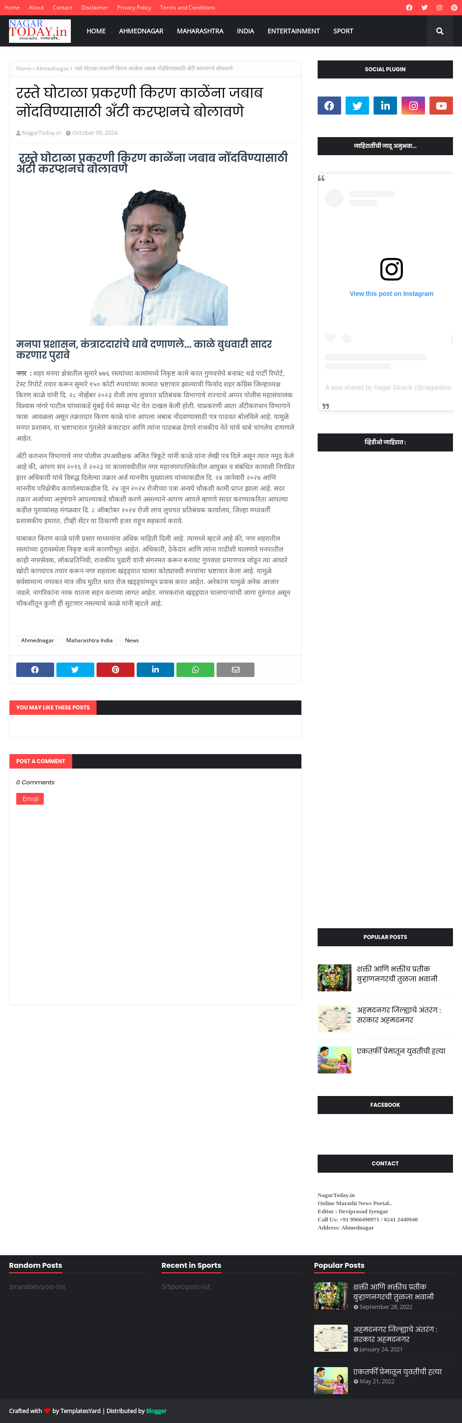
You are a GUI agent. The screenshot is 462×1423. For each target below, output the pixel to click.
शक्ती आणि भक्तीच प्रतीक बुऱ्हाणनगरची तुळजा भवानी (397, 974)
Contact (62, 7)
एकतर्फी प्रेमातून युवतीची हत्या (401, 1051)
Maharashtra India (89, 640)
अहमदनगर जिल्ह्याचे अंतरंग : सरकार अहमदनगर (399, 1015)
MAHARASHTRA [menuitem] (200, 31)
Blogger (156, 1411)
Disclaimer (94, 7)
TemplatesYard (80, 1411)
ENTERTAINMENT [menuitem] (294, 31)
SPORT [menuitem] (343, 31)
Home (12, 7)
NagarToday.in (41, 133)
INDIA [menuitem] (245, 31)
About (36, 7)
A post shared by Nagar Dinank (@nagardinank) (392, 387)
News (132, 640)
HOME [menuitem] (96, 31)
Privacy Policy (134, 7)
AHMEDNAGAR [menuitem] (141, 31)
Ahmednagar (52, 68)
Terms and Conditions (187, 7)
